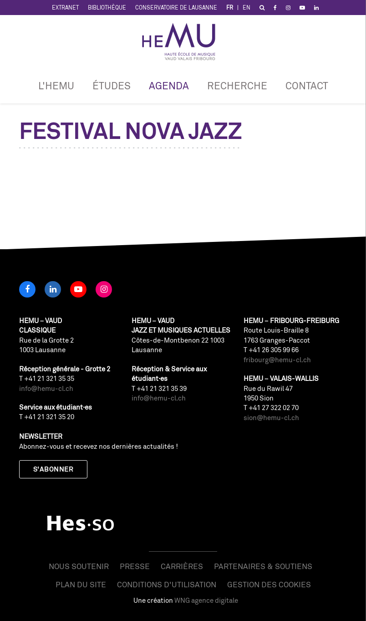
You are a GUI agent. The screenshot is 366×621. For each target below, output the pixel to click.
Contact (306, 85)
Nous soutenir (79, 566)
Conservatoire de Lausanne (176, 7)
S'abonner (53, 469)
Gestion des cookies (269, 584)
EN (246, 7)
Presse (135, 566)
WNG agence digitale (206, 600)
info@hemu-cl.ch (46, 388)
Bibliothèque (107, 7)
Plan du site (81, 584)
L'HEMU (56, 85)
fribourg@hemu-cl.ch (277, 359)
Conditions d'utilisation (166, 584)
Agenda (169, 85)
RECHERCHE (237, 85)
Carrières (182, 566)
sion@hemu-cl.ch (271, 417)
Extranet (65, 7)
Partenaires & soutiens (263, 566)
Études (111, 85)
